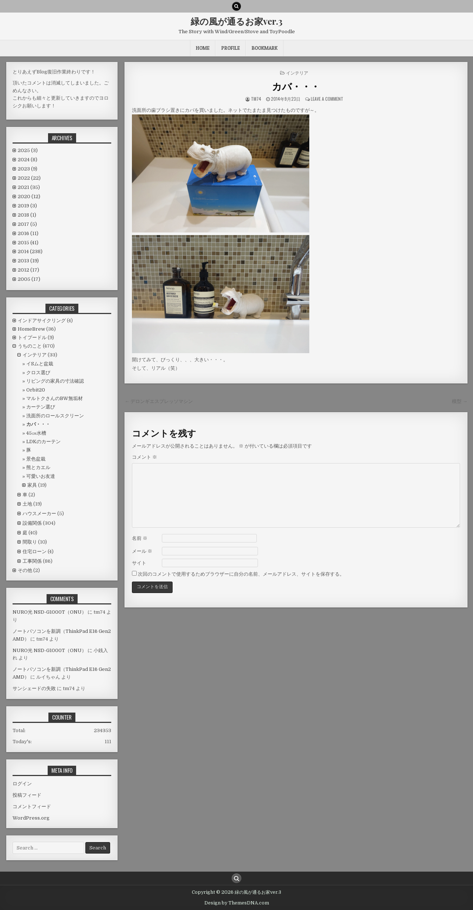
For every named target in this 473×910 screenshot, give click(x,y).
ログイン (22, 783)
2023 (27, 169)
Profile (230, 48)
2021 (29, 187)
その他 (25, 570)
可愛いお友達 (40, 476)
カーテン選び (40, 407)
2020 (29, 196)
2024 (27, 159)
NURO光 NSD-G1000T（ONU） (49, 612)
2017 (27, 224)
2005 (29, 279)
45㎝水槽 (36, 433)
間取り (30, 542)
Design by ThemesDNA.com (236, 903)
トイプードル (32, 337)
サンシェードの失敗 (34, 688)
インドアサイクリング (42, 320)
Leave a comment (327, 99)
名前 (139, 538)
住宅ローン (35, 551)
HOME (203, 48)
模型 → (459, 401)
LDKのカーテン (43, 441)
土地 (27, 504)
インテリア (297, 72)
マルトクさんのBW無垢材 (54, 398)
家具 (32, 485)
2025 (28, 150)
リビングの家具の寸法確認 (55, 381)
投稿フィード (27, 795)
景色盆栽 (35, 459)
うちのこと (30, 346)
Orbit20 (35, 390)
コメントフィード (32, 806)
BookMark (265, 48)
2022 (29, 178)
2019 (27, 205)
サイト (139, 563)
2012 (28, 270)
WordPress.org (31, 818)
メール (142, 551)
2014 (30, 251)
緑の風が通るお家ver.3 (236, 21)
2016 (28, 233)
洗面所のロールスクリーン (55, 415)
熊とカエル (38, 467)
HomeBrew (31, 329)
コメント (144, 457)
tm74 (256, 99)
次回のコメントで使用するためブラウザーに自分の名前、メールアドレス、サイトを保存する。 (241, 574)
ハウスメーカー (39, 513)
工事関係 (32, 561)
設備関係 (32, 523)
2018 (27, 215)
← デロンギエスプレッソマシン (159, 401)
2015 (28, 242)
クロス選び (38, 372)
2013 (28, 260)
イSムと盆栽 (39, 363)
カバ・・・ (296, 86)
